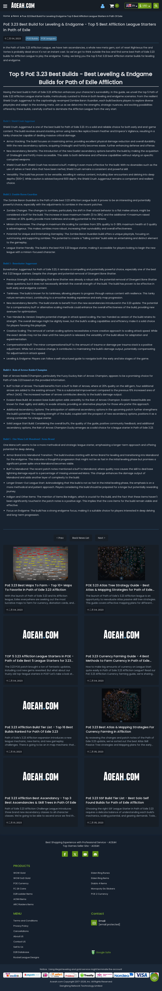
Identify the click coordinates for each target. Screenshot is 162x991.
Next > (101, 538)
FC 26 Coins (19, 888)
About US (18, 936)
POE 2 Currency (99, 894)
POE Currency (20, 883)
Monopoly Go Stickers (103, 888)
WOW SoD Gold (21, 878)
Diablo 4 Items (99, 883)
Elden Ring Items (100, 878)
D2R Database (21, 952)
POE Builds (32, 38)
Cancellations (21, 931)
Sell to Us (18, 947)
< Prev (60, 538)
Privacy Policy (20, 926)
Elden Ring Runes (100, 873)
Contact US (19, 941)
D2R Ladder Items (23, 894)
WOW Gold (19, 873)
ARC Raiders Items (23, 904)
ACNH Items (19, 899)
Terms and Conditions (25, 920)
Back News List (80, 538)
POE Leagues (48, 38)
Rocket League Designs (26, 957)
